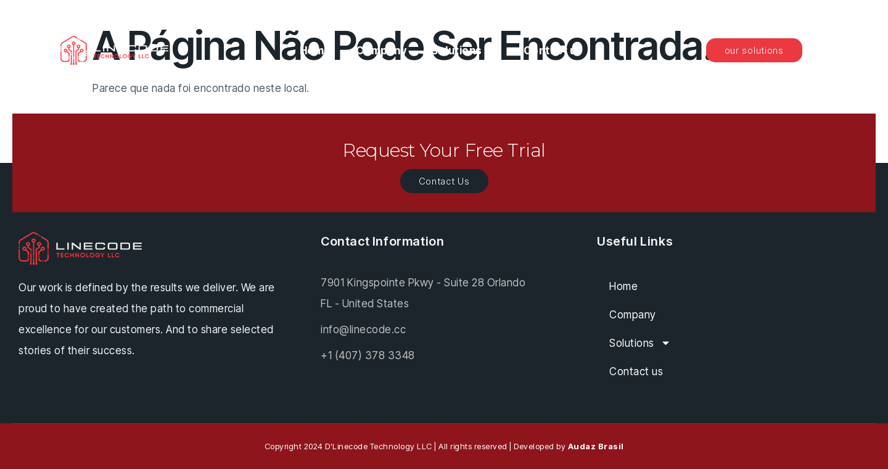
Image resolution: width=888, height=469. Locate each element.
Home (315, 50)
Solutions (465, 50)
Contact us (553, 50)
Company (381, 50)
